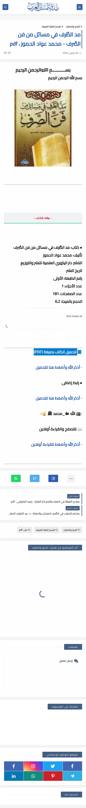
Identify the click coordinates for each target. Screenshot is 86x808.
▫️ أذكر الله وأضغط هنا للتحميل (59, 367)
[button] (53, 478)
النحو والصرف (73, 26)
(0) (7, 52)
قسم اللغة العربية (51, 26)
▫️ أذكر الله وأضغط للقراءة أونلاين (56, 444)
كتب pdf (24, 530)
